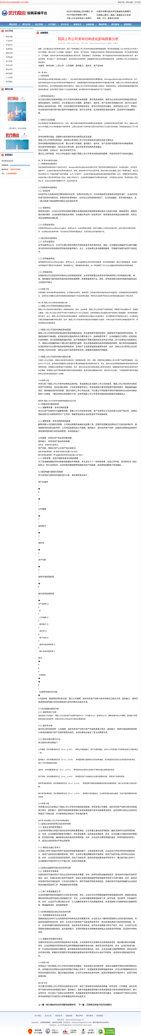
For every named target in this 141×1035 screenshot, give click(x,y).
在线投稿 (90, 24)
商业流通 (9, 37)
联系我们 (128, 24)
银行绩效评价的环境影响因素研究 (61, 1005)
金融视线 (9, 49)
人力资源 (9, 78)
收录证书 (77, 24)
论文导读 (39, 24)
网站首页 (13, 24)
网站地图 (129, 2)
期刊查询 (115, 24)
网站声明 (103, 24)
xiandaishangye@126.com (20, 165)
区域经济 (9, 45)
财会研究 (9, 69)
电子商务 (9, 61)
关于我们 (137, 2)
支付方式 (65, 24)
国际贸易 (9, 53)
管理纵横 (9, 57)
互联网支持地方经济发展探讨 (99, 1005)
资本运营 (9, 65)
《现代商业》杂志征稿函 (17, 130)
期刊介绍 (26, 24)
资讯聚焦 (9, 82)
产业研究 (9, 41)
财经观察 (9, 73)
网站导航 (121, 2)
